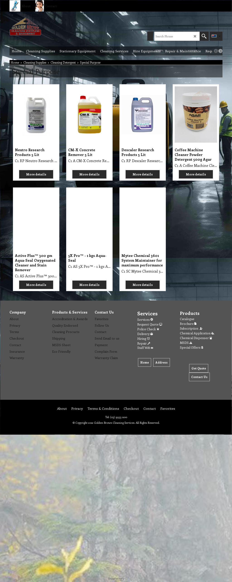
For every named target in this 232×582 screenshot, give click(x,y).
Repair (143, 343)
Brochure (188, 323)
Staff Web (145, 348)
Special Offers (191, 347)
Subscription (191, 328)
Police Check (148, 329)
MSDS (186, 342)
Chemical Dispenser (196, 338)
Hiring (143, 338)
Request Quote (149, 324)
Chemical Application (197, 333)
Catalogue (187, 319)
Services (145, 319)
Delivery (145, 334)
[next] (220, 51)
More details (36, 174)
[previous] (216, 51)
